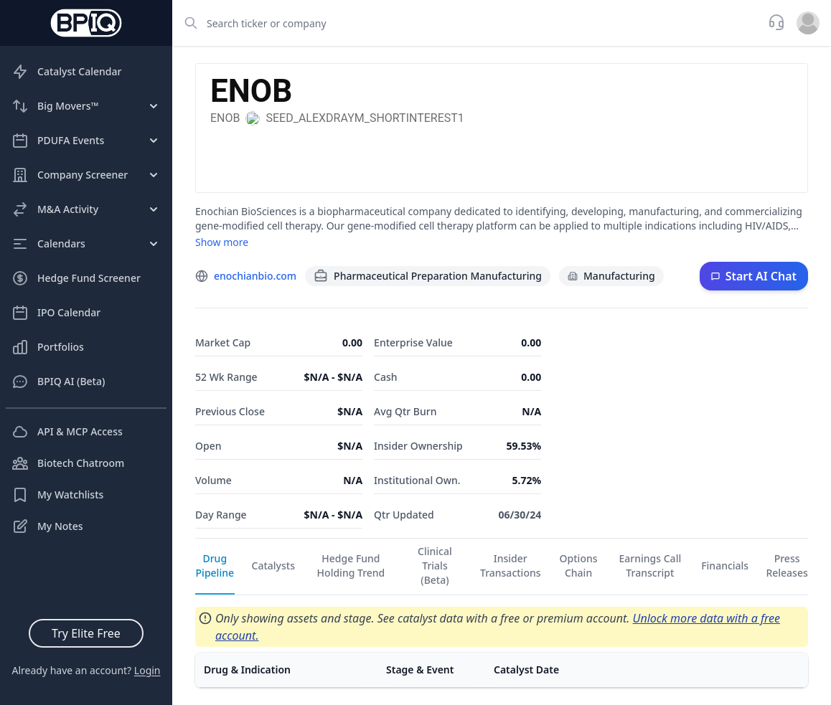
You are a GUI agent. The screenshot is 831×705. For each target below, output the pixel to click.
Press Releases (786, 565)
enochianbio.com (255, 276)
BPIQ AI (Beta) (58, 381)
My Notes (47, 526)
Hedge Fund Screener (76, 278)
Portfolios (47, 347)
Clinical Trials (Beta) (435, 565)
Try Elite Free (86, 633)
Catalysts (273, 565)
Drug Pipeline (215, 565)
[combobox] (466, 23)
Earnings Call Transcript (650, 565)
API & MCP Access (67, 431)
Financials (724, 565)
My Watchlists (57, 494)
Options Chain (579, 565)
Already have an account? (85, 670)
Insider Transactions (510, 565)
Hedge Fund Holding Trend (351, 565)
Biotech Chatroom (67, 463)
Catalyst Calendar (66, 71)
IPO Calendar (55, 312)
